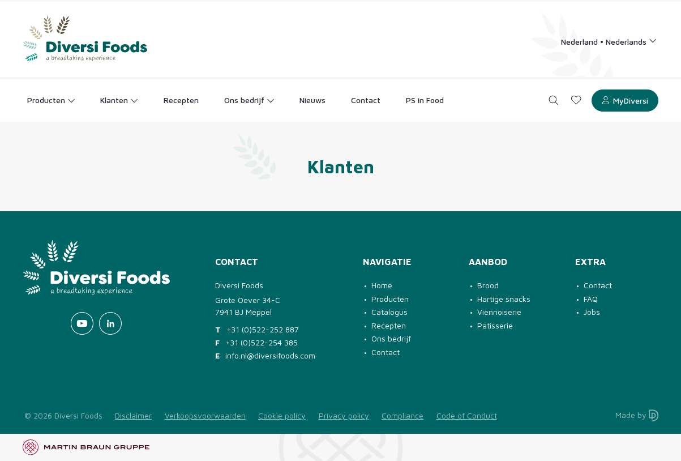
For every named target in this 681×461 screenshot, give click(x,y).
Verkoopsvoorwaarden (205, 415)
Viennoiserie (499, 312)
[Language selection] (609, 41)
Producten (390, 299)
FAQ (591, 299)
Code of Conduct (466, 415)
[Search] (554, 100)
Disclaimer (133, 415)
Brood (488, 285)
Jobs (592, 312)
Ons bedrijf (391, 338)
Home (381, 285)
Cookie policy (282, 415)
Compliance (402, 415)
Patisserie (495, 325)
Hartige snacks (503, 299)
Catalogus (389, 312)
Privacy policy (344, 415)
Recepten (388, 325)
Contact (385, 352)
